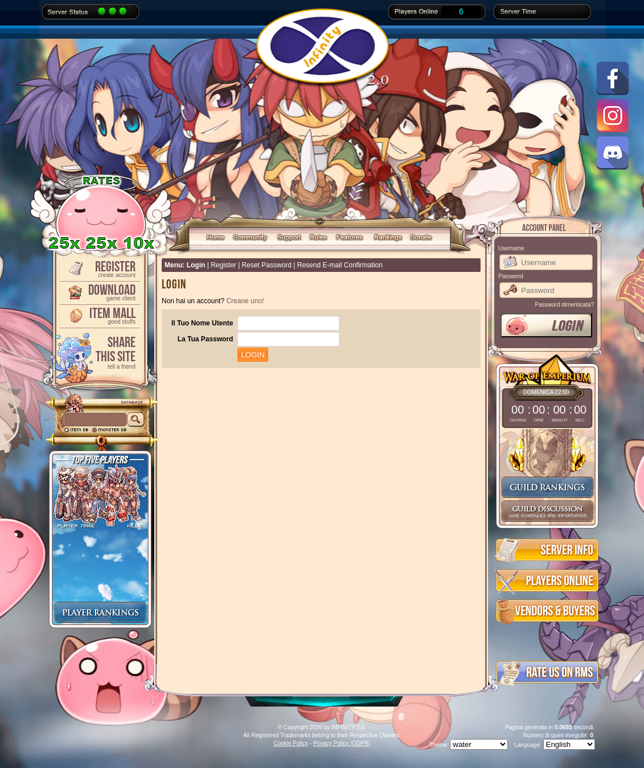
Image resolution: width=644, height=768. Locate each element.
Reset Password (267, 265)
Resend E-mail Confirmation (340, 265)
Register (99, 268)
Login (196, 265)
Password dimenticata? (564, 305)
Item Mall (99, 315)
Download (99, 292)
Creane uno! (245, 301)
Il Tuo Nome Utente (202, 323)
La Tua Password (205, 339)
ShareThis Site (99, 352)
